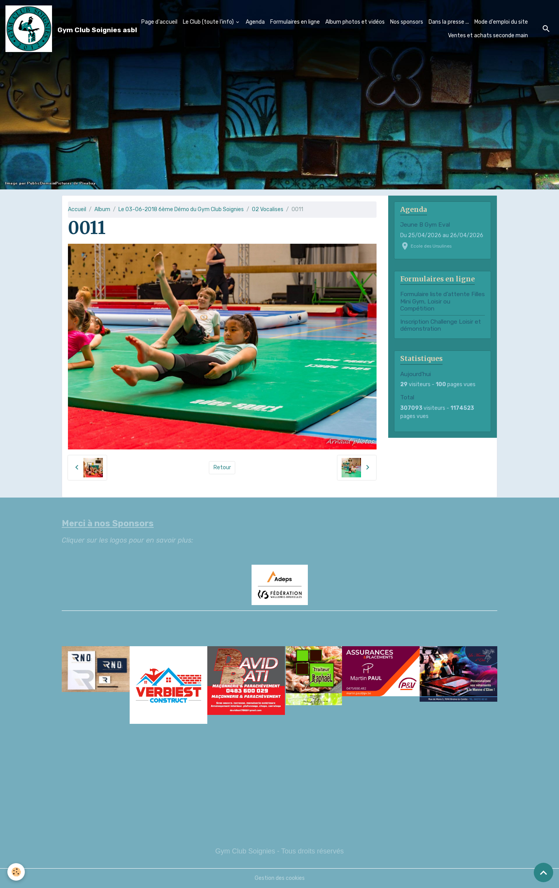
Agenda (255, 22)
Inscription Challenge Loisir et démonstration (440, 325)
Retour (222, 467)
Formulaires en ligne (295, 22)
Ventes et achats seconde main (488, 35)
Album (102, 209)
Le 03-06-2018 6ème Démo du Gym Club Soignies (181, 209)
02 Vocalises (267, 209)
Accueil (77, 209)
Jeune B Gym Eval (425, 224)
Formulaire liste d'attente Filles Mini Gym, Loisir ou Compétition (442, 301)
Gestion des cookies (280, 878)
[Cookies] (16, 872)
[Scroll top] (543, 872)
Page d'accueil (159, 22)
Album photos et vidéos (355, 22)
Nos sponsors (406, 22)
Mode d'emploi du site (501, 22)
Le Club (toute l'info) (209, 22)
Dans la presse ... (449, 22)
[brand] (62, 28)
